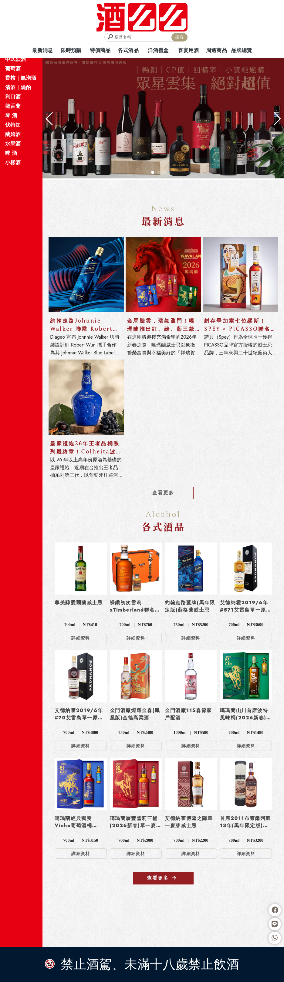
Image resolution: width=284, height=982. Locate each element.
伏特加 (13, 124)
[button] (152, 172)
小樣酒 (13, 162)
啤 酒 (11, 153)
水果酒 (13, 143)
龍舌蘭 (13, 106)
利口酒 (13, 96)
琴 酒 (11, 115)
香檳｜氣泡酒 (20, 77)
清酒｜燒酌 (18, 87)
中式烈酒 (15, 59)
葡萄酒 (13, 68)
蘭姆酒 (13, 134)
